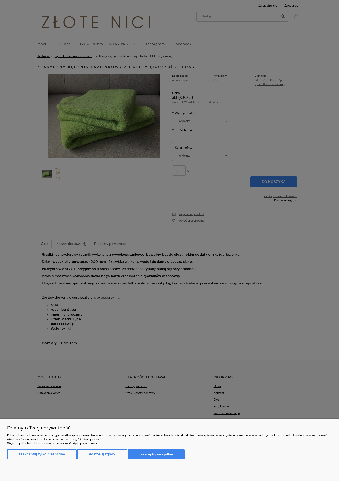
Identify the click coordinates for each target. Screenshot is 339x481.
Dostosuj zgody (102, 454)
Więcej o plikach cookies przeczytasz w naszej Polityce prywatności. (52, 443)
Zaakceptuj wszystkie (156, 454)
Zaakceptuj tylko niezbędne (42, 454)
